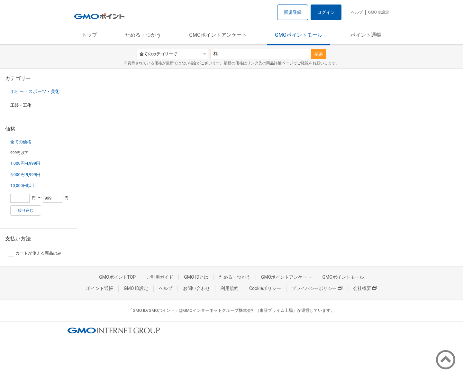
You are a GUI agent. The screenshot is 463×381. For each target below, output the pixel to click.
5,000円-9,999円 (25, 174)
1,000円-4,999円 (25, 163)
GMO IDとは (196, 277)
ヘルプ (357, 12)
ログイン (326, 12)
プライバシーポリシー (317, 288)
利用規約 (230, 288)
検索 (318, 53)
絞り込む (25, 210)
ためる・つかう (143, 35)
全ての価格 (20, 141)
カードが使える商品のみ (34, 253)
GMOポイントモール (298, 35)
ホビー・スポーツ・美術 (35, 91)
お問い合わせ (196, 288)
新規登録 (293, 12)
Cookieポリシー (265, 288)
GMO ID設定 (378, 12)
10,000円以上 (22, 185)
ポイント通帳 (365, 35)
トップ (89, 35)
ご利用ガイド (159, 277)
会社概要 (365, 288)
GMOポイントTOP (117, 277)
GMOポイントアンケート (218, 35)
